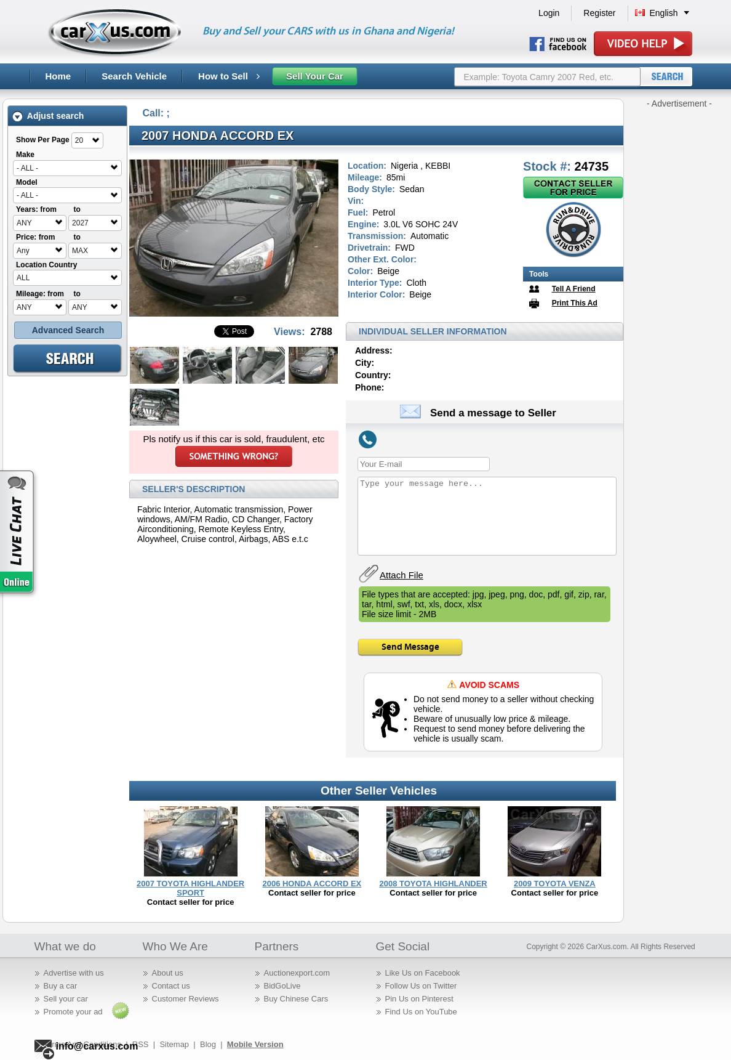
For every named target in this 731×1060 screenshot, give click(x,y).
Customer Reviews (185, 998)
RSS (140, 1044)
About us (167, 972)
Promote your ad (73, 1011)
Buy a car (61, 985)
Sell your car (66, 998)
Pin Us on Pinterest (419, 998)
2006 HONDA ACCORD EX (311, 883)
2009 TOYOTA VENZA (555, 883)
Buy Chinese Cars (296, 998)
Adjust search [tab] (48, 116)
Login (548, 13)
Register (599, 13)
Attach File (401, 575)
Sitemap (174, 1044)
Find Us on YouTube (421, 1011)
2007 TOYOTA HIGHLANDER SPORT (190, 888)
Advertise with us (74, 972)
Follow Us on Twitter (421, 985)
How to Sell (229, 76)
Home (58, 76)
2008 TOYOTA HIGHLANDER (433, 883)
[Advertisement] (679, 294)
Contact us (171, 985)
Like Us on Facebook (422, 972)
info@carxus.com (97, 1046)
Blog (208, 1044)
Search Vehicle (134, 76)
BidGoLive (282, 985)
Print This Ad (574, 303)
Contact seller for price (190, 902)
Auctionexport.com (297, 972)
